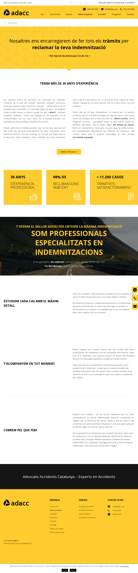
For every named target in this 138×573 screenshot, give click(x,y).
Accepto (64, 570)
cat (75, 3)
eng (86, 3)
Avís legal (53, 525)
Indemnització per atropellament (17, 543)
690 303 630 (92, 9)
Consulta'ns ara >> (69, 152)
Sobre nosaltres (85, 14)
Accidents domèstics (86, 510)
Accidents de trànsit (86, 507)
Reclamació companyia (87, 518)
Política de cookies (56, 529)
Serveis (69, 14)
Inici (42, 14)
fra (91, 3)
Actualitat (102, 14)
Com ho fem (55, 14)
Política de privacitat (57, 532)
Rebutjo (73, 570)
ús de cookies (124, 566)
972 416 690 (128, 9)
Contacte (130, 14)
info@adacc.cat (111, 9)
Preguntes (116, 14)
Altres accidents (84, 514)
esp (81, 3)
